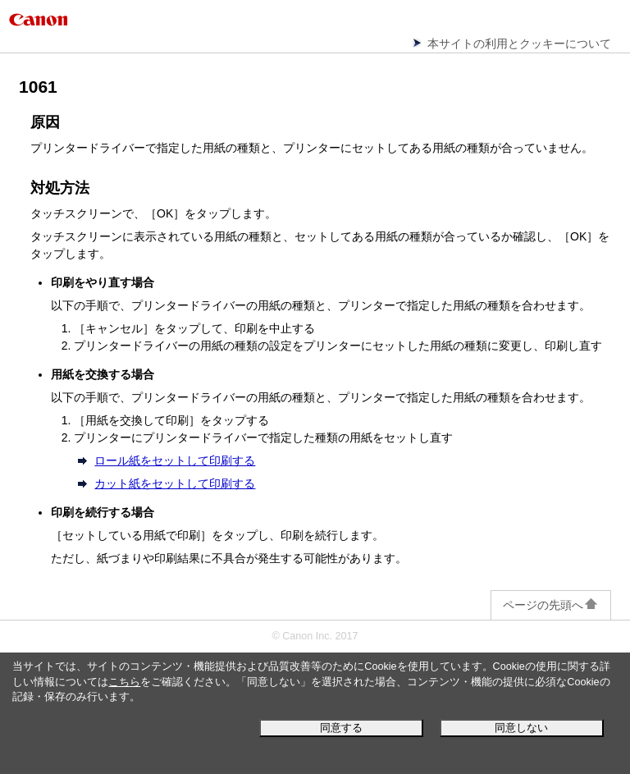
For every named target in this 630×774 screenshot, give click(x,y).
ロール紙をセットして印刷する (174, 460)
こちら (124, 682)
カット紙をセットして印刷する (174, 483)
